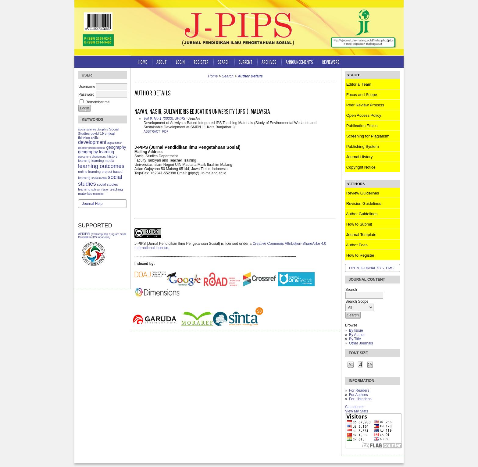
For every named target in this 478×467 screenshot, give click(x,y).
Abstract (152, 131)
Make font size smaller (351, 364)
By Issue (356, 330)
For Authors (358, 395)
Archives (269, 62)
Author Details (250, 76)
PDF (165, 131)
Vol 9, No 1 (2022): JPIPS (164, 118)
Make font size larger (370, 364)
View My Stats (356, 411)
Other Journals (361, 343)
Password (86, 94)
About (161, 62)
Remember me (97, 102)
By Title (355, 339)
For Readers (359, 390)
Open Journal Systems (371, 268)
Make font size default (360, 364)
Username (86, 86)
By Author (357, 335)
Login (180, 62)
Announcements (299, 62)
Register (201, 62)
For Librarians (360, 399)
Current (245, 62)
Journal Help (92, 203)
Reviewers (331, 62)
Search (224, 62)
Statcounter (354, 407)
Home (142, 62)
